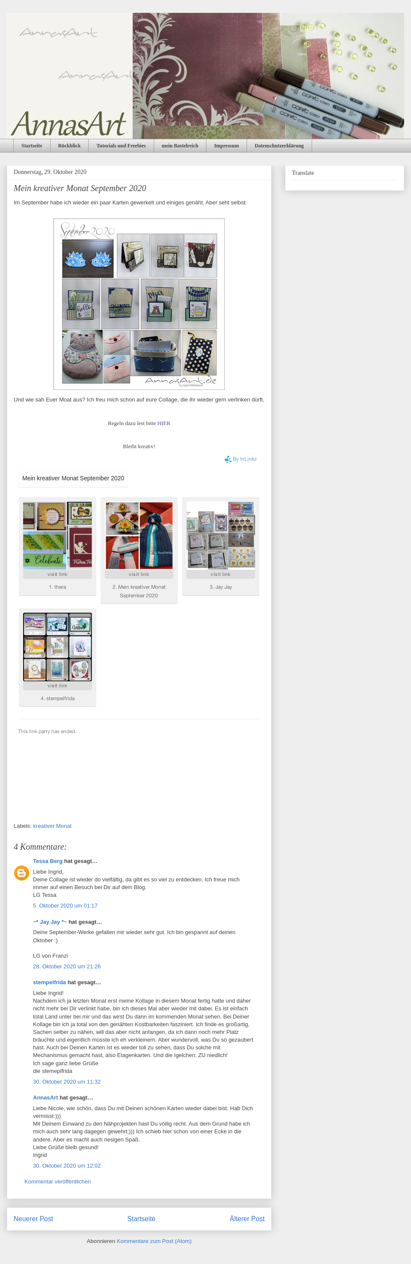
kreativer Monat (52, 826)
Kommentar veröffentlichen (57, 1181)
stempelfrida (49, 982)
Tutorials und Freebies (121, 146)
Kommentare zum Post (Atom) (154, 1241)
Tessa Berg (48, 861)
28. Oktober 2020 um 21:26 (67, 966)
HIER (164, 423)
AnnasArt (45, 1097)
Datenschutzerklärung (279, 146)
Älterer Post (247, 1218)
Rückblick (69, 146)
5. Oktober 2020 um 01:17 (65, 905)
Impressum (226, 146)
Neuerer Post (33, 1218)
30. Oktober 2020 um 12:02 (67, 1165)
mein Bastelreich (180, 146)
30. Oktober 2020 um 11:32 (67, 1081)
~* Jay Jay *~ (50, 922)
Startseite (31, 146)
